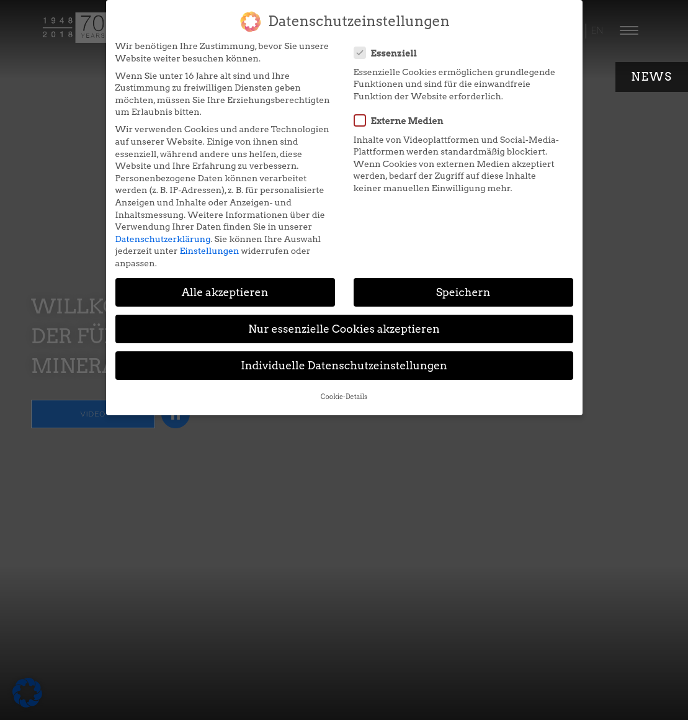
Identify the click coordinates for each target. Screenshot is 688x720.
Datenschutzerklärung (163, 239)
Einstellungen (209, 251)
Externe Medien (403, 120)
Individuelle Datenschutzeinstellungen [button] (344, 365)
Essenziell (390, 53)
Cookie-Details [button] (344, 397)
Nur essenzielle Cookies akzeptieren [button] (344, 328)
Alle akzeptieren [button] (225, 292)
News (651, 76)
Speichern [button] (463, 292)
